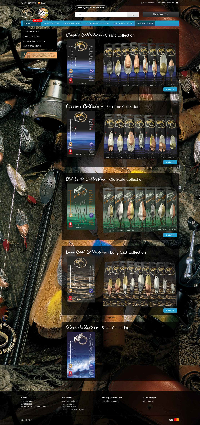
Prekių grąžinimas (68, 404)
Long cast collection (122, 23)
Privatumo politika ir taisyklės (73, 409)
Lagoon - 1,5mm (33, 23)
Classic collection (51, 23)
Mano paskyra (148, 401)
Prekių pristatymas (69, 407)
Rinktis (170, 89)
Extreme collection (72, 23)
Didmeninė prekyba (145, 23)
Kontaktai (170, 3)
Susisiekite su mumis (110, 401)
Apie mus (161, 3)
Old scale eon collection (97, 23)
